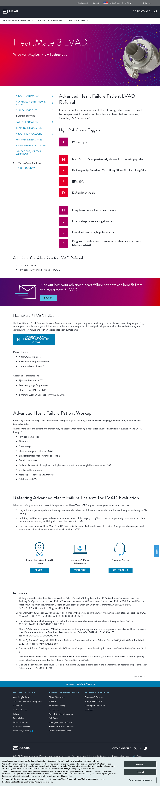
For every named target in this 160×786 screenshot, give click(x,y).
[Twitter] (135, 749)
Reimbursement (55, 709)
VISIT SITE (80, 570)
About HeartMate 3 (27, 96)
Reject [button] (140, 772)
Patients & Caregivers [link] (50, 20)
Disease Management (57, 697)
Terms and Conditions (21, 726)
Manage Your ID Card (93, 701)
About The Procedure (29, 134)
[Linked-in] (145, 749)
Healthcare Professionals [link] (18, 20)
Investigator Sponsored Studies (61, 722)
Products (52, 701)
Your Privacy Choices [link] (23, 730)
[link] (25, 693)
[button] (143, 3)
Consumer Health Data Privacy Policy (27, 701)
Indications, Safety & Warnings (28, 153)
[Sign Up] (48, 298)
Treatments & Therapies (94, 697)
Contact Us (17, 705)
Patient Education (27, 122)
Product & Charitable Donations (61, 726)
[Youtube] (140, 749)
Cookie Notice (16, 782)
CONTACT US (120, 570)
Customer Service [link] (78, 20)
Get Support (89, 709)
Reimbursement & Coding (31, 145)
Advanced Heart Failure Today (30, 103)
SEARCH (39, 570)
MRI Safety (53, 718)
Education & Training (57, 705)
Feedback (157, 551)
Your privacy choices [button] (140, 780)
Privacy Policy (18, 718)
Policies (16, 714)
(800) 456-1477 (26, 168)
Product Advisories (20, 722)
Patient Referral (26, 116)
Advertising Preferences (22, 697)
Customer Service (20, 709)
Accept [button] (140, 764)
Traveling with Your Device (95, 705)
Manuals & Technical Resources (61, 714)
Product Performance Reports (60, 730)
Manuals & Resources (29, 139)
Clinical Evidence (26, 110)
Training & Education (29, 128)
